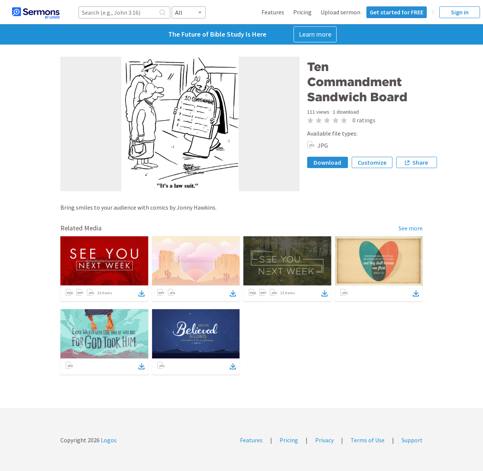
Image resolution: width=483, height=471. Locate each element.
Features (272, 12)
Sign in (460, 12)
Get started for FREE (396, 12)
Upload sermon (340, 12)
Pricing (302, 12)
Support (412, 440)
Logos (108, 440)
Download (327, 162)
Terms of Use (368, 440)
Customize (372, 162)
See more (410, 228)
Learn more (315, 34)
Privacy (324, 440)
